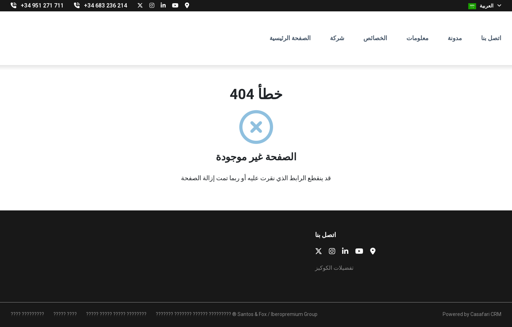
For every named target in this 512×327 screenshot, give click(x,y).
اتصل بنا (491, 38)
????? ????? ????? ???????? (116, 314)
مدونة (455, 38)
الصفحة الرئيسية (290, 38)
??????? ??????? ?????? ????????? (193, 314)
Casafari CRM (485, 314)
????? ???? (65, 314)
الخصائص (375, 38)
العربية (484, 6)
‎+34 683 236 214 (105, 5)
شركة (337, 38)
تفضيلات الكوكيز (334, 267)
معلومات (417, 38)
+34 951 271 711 (42, 5)
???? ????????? (27, 314)
